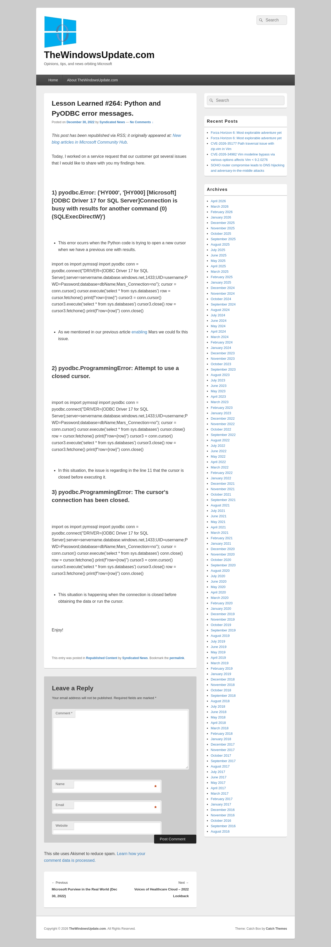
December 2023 (223, 353)
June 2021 (219, 516)
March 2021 (220, 533)
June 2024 (219, 321)
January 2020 (221, 609)
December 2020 (223, 549)
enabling (139, 332)
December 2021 (223, 484)
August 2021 (220, 505)
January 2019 (221, 674)
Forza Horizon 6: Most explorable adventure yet (246, 133)
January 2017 (221, 804)
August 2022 (220, 440)
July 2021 (218, 511)
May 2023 (218, 391)
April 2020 (218, 592)
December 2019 (223, 614)
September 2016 (223, 826)
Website (62, 825)
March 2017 (220, 793)
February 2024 (222, 342)
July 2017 (218, 772)
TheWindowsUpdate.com (99, 55)
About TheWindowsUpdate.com (92, 80)
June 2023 (219, 386)
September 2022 (223, 435)
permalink (177, 658)
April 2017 (218, 788)
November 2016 (223, 815)
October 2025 (221, 234)
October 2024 (221, 299)
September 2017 (223, 761)
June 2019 (219, 647)
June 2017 (219, 777)
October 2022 (221, 429)
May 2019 (218, 652)
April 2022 (218, 462)
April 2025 (218, 266)
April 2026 (218, 201)
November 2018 (223, 685)
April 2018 (218, 723)
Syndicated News (112, 122)
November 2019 (223, 619)
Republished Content (101, 658)
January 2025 (221, 282)
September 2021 (223, 500)
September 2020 (223, 565)
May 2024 (218, 326)
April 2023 (218, 396)
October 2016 (221, 821)
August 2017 (220, 766)
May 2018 (218, 717)
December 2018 (223, 679)
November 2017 (223, 750)
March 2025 (220, 271)
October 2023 (221, 364)
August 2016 (220, 831)
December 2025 (223, 223)
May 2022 (218, 456)
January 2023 (221, 413)
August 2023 (220, 375)
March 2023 (220, 402)
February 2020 (222, 603)
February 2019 (222, 668)
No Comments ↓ (141, 122)
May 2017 (218, 783)
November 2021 (223, 489)
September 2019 (223, 630)
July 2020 (218, 576)
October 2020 (221, 560)
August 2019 (220, 636)
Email (60, 805)
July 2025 (218, 250)
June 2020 (219, 581)
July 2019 (218, 641)
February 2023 (222, 408)
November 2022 (223, 424)
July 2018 (218, 706)
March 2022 (220, 467)
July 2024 (218, 315)
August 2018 (220, 701)
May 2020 (218, 587)
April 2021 (218, 527)
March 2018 (220, 728)
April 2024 (218, 331)
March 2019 (220, 663)
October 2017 (221, 755)
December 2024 (223, 288)
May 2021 (218, 522)
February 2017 (222, 799)
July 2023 (218, 380)
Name (60, 784)
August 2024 (220, 310)
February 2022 (222, 473)
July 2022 (218, 446)
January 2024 (221, 348)
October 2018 (221, 690)
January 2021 (221, 543)
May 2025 (218, 261)
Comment (64, 713)
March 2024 (220, 337)
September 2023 (223, 369)
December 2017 (223, 744)
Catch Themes (276, 928)
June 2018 (219, 712)
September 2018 (223, 696)
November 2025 (223, 228)
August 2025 (220, 244)
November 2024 (223, 293)
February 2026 (222, 212)
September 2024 (223, 304)
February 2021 (222, 538)
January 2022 (221, 478)
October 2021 (221, 494)
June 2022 (219, 451)
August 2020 (220, 571)
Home (53, 80)
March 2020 (220, 598)
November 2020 (223, 554)
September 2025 (223, 239)
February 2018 (222, 733)
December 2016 (223, 810)
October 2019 (221, 625)
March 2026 (220, 206)
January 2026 (221, 217)
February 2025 (222, 277)
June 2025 (219, 255)
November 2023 (223, 359)
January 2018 (221, 739)
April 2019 (218, 658)
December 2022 (223, 418)
